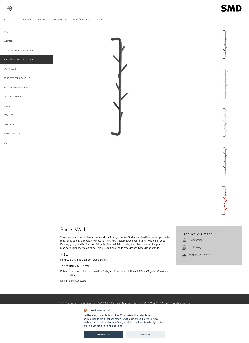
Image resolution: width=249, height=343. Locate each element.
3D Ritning (191, 247)
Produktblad (192, 240)
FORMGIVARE (26, 19)
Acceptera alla (103, 334)
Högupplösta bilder (196, 254)
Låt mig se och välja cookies (107, 325)
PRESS (98, 19)
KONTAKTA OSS (59, 19)
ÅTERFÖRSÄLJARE (81, 19)
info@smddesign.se (178, 303)
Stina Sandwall (77, 281)
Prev (64, 88)
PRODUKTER (8, 19)
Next (199, 88)
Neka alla (145, 334)
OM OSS (42, 19)
